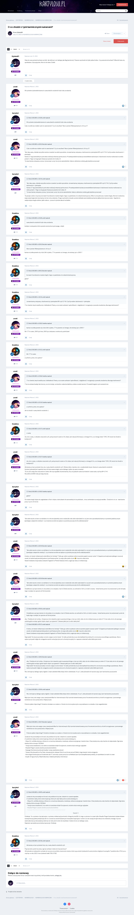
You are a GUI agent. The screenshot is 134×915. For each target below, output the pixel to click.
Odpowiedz (120, 41)
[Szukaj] (105, 10)
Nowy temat (107, 41)
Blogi (40, 10)
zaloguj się (58, 875)
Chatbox (19, 10)
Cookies (72, 908)
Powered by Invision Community (67, 912)
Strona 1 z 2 (26, 49)
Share (107, 33)
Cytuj (30, 75)
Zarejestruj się (122, 4)
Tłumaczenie (64, 908)
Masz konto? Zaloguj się (107, 4)
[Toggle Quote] (27, 118)
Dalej (15, 49)
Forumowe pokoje (30, 10)
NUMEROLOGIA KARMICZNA (32, 34)
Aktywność (11, 10)
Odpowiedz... (21, 883)
